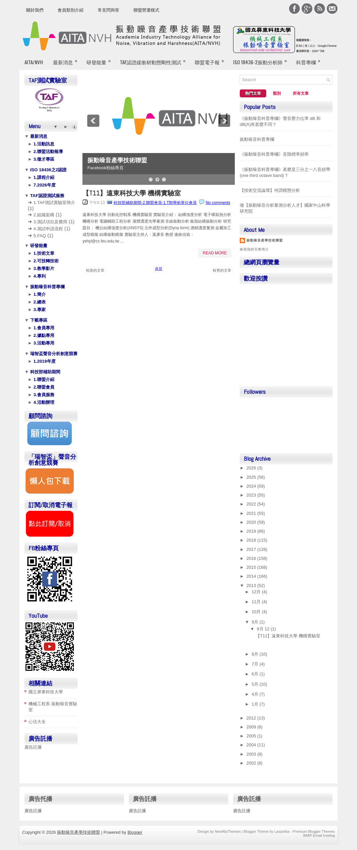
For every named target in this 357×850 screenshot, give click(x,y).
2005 (251, 735)
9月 (256, 621)
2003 (251, 754)
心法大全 (37, 721)
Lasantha (281, 831)
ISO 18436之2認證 (48, 169)
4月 (256, 694)
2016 (251, 558)
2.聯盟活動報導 (47, 151)
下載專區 (38, 320)
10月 (257, 611)
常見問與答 (108, 10)
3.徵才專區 (43, 159)
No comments (218, 202)
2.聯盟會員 (43, 387)
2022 (251, 504)
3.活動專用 (43, 343)
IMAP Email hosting (319, 835)
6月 (256, 673)
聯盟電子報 (211, 59)
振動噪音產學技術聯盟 (117, 160)
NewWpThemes (227, 831)
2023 (251, 495)
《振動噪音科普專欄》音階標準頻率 (274, 154)
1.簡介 (39, 294)
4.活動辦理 (43, 402)
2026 (251, 467)
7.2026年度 (43, 185)
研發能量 (100, 59)
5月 (256, 684)
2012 (251, 718)
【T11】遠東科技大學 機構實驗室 (131, 193)
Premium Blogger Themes (313, 831)
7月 (256, 664)
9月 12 (264, 628)
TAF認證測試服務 (46, 195)
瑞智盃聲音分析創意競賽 (53, 353)
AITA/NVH (34, 62)
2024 (251, 486)
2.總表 (39, 301)
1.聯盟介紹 (43, 379)
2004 (251, 744)
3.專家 (39, 309)
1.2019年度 (43, 361)
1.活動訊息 (43, 143)
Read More (215, 253)
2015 (251, 567)
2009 (251, 726)
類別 (277, 93)
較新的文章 (95, 270)
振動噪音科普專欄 (47, 286)
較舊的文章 (222, 270)
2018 (251, 540)
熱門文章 (253, 93)
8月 (256, 654)
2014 (251, 576)
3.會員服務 (43, 394)
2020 (251, 522)
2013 (251, 585)
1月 (256, 704)
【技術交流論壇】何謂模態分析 (270, 190)
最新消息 (67, 59)
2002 (251, 763)
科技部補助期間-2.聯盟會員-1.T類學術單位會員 (155, 202)
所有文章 (301, 93)
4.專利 (39, 276)
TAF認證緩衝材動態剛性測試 (155, 59)
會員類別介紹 (70, 10)
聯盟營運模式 (146, 10)
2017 (251, 549)
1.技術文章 (43, 253)
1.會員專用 (43, 327)
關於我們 (34, 10)
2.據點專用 (43, 335)
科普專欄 (310, 59)
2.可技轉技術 (45, 260)
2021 (251, 513)
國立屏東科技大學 (45, 691)
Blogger (135, 832)
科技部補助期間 (44, 371)
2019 (251, 531)
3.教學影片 (43, 268)
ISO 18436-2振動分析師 (262, 59)
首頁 (158, 269)
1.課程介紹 (43, 177)
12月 (257, 591)
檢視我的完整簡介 (254, 249)
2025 (251, 477)
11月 (257, 601)
